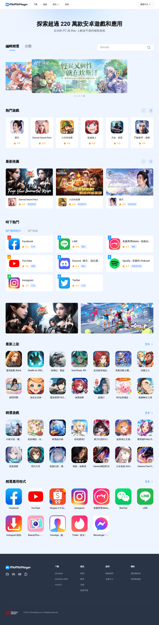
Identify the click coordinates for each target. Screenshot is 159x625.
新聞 (82, 573)
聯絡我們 (109, 573)
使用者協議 (136, 579)
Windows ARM (61, 579)
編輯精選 (12, 46)
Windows (59, 573)
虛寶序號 (84, 590)
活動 (82, 585)
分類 (28, 46)
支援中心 (109, 579)
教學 (82, 579)
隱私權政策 (136, 573)
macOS (58, 585)
